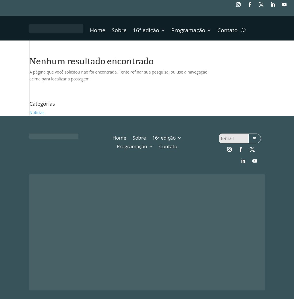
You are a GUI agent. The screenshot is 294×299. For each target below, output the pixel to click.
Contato (227, 31)
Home (97, 31)
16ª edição (146, 31)
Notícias (36, 112)
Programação (188, 31)
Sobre (119, 31)
